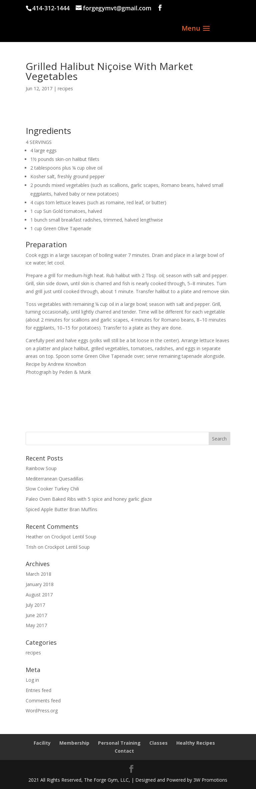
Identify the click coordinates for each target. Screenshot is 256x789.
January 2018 (40, 584)
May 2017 (36, 625)
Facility (42, 743)
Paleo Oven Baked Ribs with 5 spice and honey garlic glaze (89, 499)
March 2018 (38, 574)
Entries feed (38, 690)
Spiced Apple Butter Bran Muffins (61, 509)
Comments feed (43, 700)
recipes (65, 88)
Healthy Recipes (195, 743)
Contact (124, 751)
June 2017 (36, 615)
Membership (74, 743)
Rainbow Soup (41, 468)
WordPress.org (42, 710)
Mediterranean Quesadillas (54, 478)
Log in (32, 680)
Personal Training (119, 743)
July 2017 (35, 605)
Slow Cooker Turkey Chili (52, 488)
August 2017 (39, 594)
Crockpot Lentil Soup (73, 536)
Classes (158, 743)
